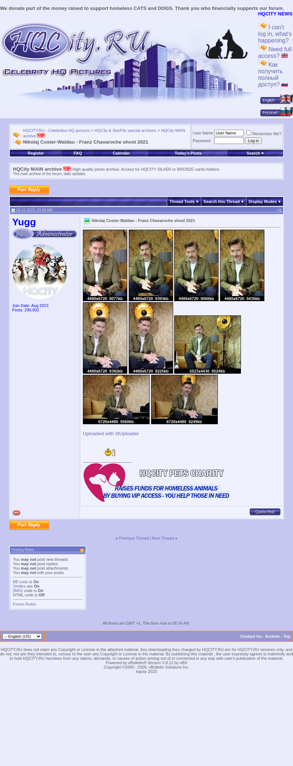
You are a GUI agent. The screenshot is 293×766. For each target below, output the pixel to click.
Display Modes (263, 201)
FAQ (78, 153)
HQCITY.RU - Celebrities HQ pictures (56, 130)
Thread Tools (181, 201)
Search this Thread (222, 201)
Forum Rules (24, 604)
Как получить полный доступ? (273, 75)
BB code (20, 582)
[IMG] (18, 590)
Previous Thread (134, 538)
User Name (203, 133)
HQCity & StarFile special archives (125, 130)
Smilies (19, 586)
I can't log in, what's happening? (275, 34)
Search (255, 153)
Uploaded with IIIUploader (111, 433)
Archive (272, 636)
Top (286, 636)
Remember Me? (263, 134)
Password (201, 140)
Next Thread (163, 538)
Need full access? (275, 52)
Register (36, 153)
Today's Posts (188, 153)
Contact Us (250, 636)
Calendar (121, 153)
